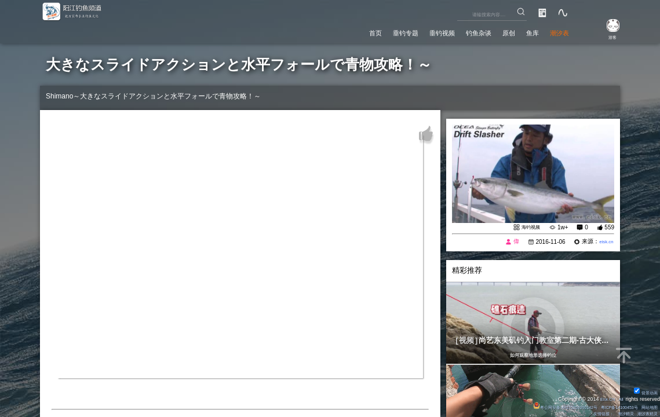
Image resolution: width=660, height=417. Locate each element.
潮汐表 (556, 30)
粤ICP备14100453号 (608, 405)
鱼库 (521, 30)
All (619, 397)
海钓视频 (527, 228)
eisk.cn (604, 243)
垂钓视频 (408, 30)
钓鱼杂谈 (454, 30)
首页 (324, 30)
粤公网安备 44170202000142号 (540, 405)
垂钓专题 (362, 30)
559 (609, 228)
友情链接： (588, 413)
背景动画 (643, 390)
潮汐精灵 (616, 413)
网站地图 (646, 405)
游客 (606, 36)
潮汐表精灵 (644, 413)
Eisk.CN (602, 397)
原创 (492, 30)
